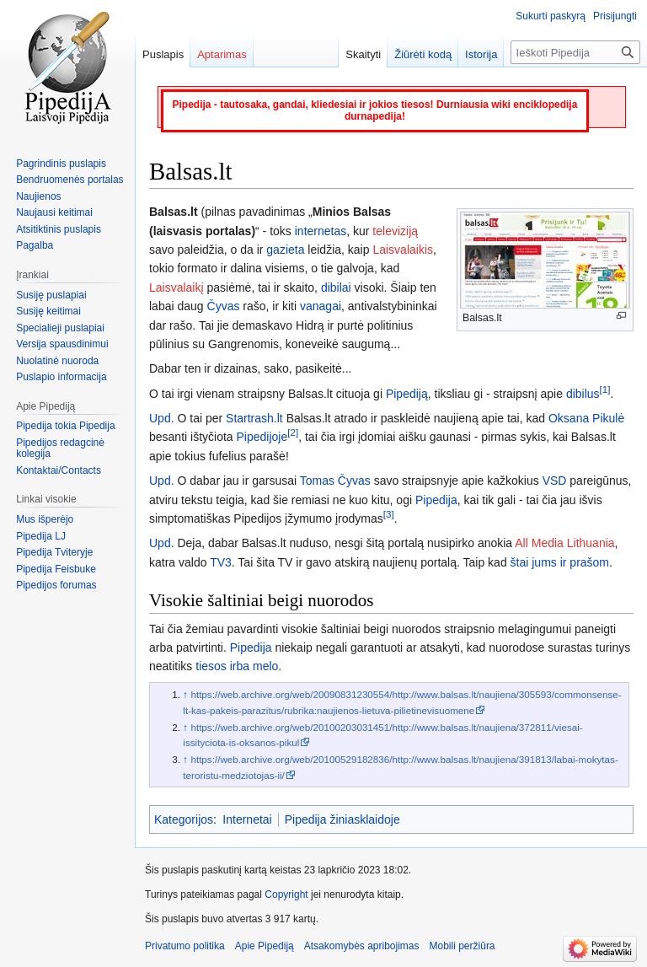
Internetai (246, 819)
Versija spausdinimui (62, 344)
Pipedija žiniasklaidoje (342, 819)
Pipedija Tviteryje (54, 552)
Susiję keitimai (48, 311)
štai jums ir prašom (560, 562)
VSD (555, 480)
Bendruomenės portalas (69, 179)
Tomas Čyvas (335, 480)
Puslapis (163, 54)
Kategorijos (183, 819)
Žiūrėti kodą (423, 54)
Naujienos (38, 196)
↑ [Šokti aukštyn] (185, 694)
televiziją (395, 231)
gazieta (285, 249)
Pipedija (436, 500)
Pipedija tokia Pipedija (65, 426)
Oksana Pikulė (586, 418)
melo (265, 666)
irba (239, 666)
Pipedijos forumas (56, 585)
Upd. (161, 418)
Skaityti (363, 54)
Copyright (286, 894)
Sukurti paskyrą (551, 16)
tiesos (211, 666)
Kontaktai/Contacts (58, 470)
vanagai (320, 306)
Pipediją (407, 393)
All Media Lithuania (564, 543)
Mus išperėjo (44, 519)
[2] (292, 432)
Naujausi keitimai (54, 212)
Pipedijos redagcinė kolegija (60, 448)
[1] (605, 389)
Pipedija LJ (41, 536)
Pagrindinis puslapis (61, 163)
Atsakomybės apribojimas (362, 946)
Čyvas (223, 306)
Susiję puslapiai (51, 295)
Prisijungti (615, 16)
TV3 (221, 562)
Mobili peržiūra (462, 946)
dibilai (336, 287)
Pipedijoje (262, 436)
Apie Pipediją (264, 946)
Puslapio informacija (61, 377)
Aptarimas (222, 54)
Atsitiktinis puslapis (58, 229)
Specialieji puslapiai (60, 328)
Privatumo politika (185, 946)
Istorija (481, 54)
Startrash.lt (254, 418)
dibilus (583, 393)
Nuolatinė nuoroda (57, 361)
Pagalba (34, 245)
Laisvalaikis (402, 249)
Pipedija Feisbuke (56, 569)
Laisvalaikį (176, 287)
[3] (388, 513)
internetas (320, 231)
